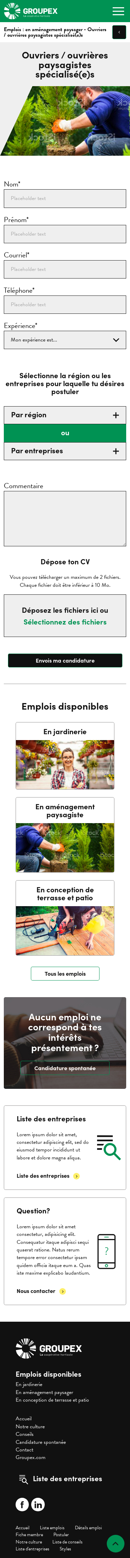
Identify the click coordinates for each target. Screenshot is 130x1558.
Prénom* (16, 220)
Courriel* (16, 255)
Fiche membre (29, 1534)
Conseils (25, 1434)
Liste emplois (52, 1527)
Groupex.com (30, 1457)
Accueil (24, 1418)
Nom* (12, 184)
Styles (65, 1548)
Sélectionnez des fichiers (65, 622)
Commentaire (23, 486)
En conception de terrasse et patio (52, 1400)
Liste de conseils (67, 1542)
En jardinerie (29, 1384)
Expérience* (20, 325)
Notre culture (30, 1426)
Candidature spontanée (41, 1442)
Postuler (61, 1534)
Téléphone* (19, 290)
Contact (24, 1450)
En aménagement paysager (44, 1392)
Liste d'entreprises (32, 1548)
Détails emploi (88, 1527)
